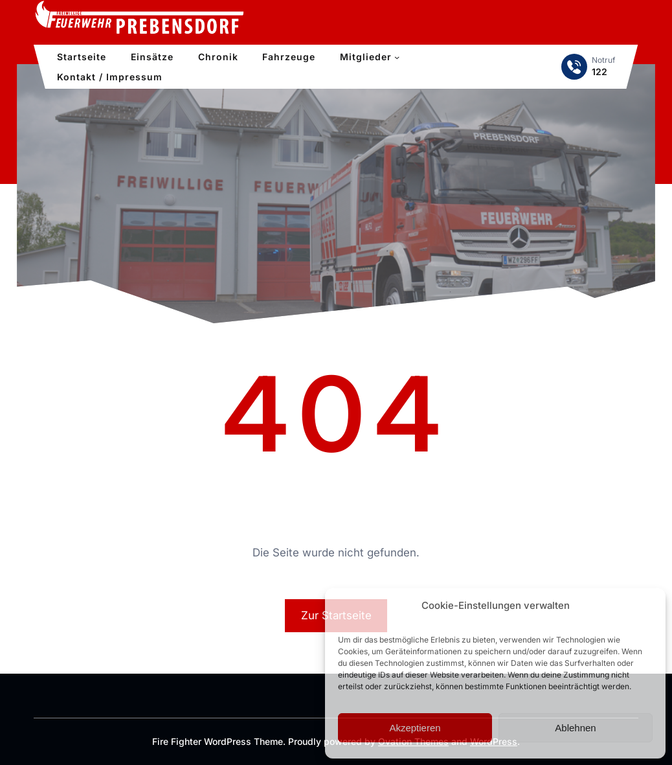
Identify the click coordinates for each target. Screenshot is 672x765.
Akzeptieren (414, 727)
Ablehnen (575, 727)
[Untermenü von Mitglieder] (396, 57)
